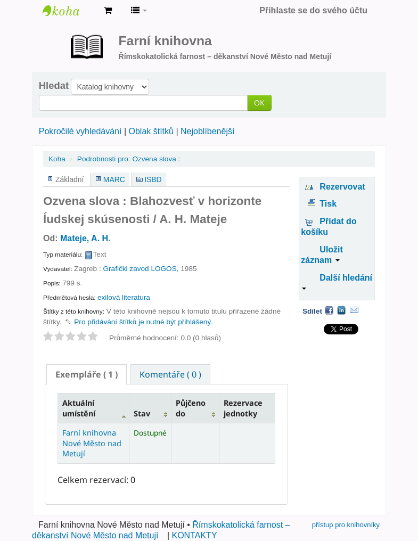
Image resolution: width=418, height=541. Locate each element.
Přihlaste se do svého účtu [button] (313, 10)
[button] (108, 10)
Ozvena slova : (128, 159)
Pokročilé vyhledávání (80, 131)
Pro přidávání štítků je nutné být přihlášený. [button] (143, 322)
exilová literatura (123, 297)
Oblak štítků (150, 131)
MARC (114, 179)
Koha (56, 159)
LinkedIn (341, 310)
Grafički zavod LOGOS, (140, 269)
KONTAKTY (194, 535)
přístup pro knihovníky (346, 525)
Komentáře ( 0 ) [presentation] (170, 374)
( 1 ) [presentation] (86, 374)
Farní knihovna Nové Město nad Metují (69, 10)
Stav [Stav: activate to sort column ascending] (142, 413)
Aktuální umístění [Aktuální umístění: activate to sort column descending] (78, 408)
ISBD (152, 179)
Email (354, 310)
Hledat (54, 85)
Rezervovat (342, 186)
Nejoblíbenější (207, 131)
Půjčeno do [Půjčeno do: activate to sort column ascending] (191, 408)
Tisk (328, 203)
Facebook (329, 310)
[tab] (86, 374)
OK (259, 102)
